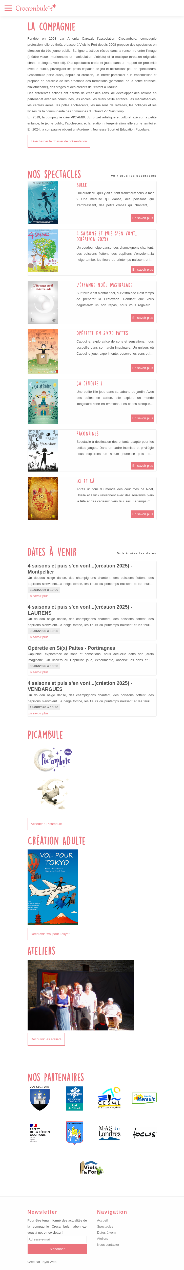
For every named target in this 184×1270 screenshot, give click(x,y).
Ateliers (102, 1238)
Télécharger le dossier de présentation (59, 141)
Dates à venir (107, 1232)
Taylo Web (48, 1262)
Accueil (102, 1220)
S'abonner (57, 1249)
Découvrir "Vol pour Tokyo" (50, 934)
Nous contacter (108, 1245)
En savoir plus (142, 218)
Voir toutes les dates (136, 553)
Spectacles (105, 1226)
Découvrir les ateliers (46, 1039)
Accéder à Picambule (46, 824)
